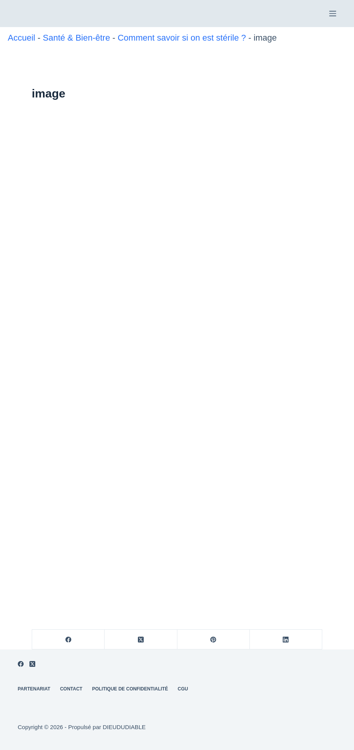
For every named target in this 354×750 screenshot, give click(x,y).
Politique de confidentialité (216, 738)
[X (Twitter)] (141, 639)
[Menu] (332, 13)
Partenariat (34, 689)
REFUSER (162, 738)
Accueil (21, 38)
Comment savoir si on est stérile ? (182, 38)
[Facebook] (68, 639)
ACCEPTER (124, 738)
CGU (183, 689)
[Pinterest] (213, 639)
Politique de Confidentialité (130, 689)
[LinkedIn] (286, 639)
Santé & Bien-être (76, 38)
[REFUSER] (344, 729)
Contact (71, 689)
